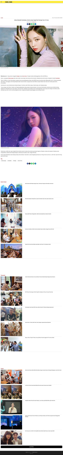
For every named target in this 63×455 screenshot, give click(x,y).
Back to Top (31, 453)
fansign (18, 76)
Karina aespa (10, 78)
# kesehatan (9, 160)
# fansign (14, 160)
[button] (1, 2)
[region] (31, 10)
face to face (24, 76)
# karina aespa (3, 160)
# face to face (20, 160)
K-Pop (2, 17)
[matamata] (8, 2)
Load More (31, 446)
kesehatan (58, 78)
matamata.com (30, 452)
